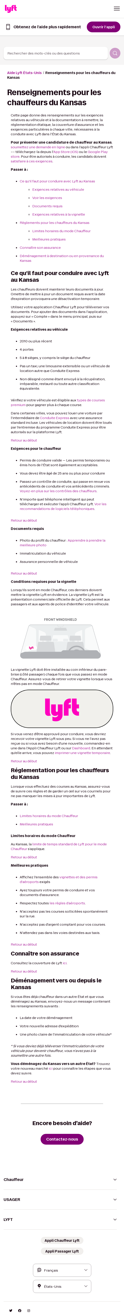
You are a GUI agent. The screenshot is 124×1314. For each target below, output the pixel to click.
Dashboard (51, 729)
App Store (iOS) (57, 147)
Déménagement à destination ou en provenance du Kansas (64, 251)
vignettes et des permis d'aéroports (82, 858)
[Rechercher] (115, 53)
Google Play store (91, 147)
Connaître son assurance (38, 243)
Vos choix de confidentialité (69, 1301)
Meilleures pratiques (47, 234)
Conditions (16, 1301)
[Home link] (11, 9)
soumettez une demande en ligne (36, 142)
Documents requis (45, 201)
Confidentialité (37, 1301)
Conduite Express (50, 399)
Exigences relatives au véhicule (55, 185)
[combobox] (56, 53)
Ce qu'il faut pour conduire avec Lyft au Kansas (55, 176)
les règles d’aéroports (63, 884)
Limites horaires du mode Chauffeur (59, 226)
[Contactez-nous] (62, 1120)
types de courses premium (91, 381)
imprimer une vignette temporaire (47, 734)
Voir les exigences (45, 193)
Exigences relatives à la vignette (56, 210)
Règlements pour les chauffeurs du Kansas (52, 218)
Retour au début (23, 421)
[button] (116, 8)
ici (59, 944)
